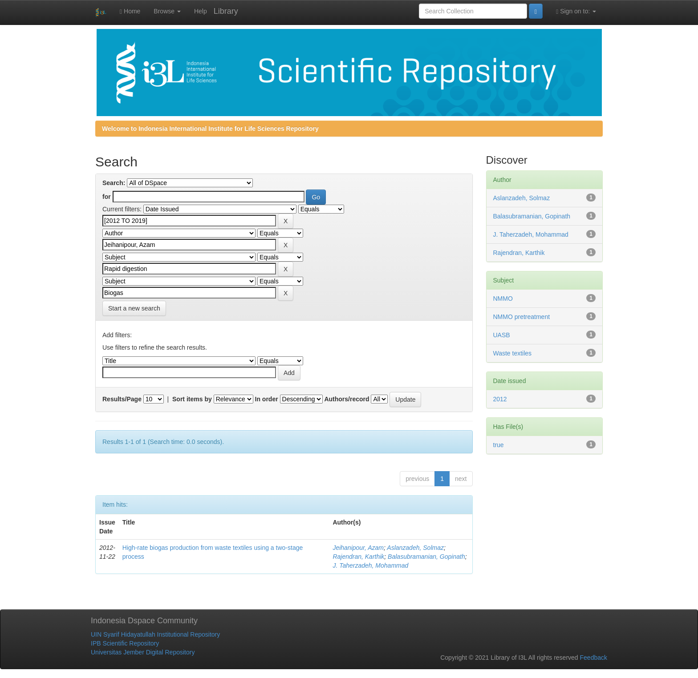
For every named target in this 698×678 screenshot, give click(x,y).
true (498, 444)
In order (266, 399)
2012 (500, 399)
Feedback (593, 657)
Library (226, 11)
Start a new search (134, 308)
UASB (501, 335)
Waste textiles (512, 353)
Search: (113, 182)
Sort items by (192, 399)
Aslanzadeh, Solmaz (415, 547)
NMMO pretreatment (521, 316)
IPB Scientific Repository (125, 643)
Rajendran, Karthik (358, 556)
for (106, 196)
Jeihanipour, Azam (358, 547)
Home (130, 11)
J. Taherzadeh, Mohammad (370, 565)
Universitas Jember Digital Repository (143, 652)
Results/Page (122, 399)
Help (200, 11)
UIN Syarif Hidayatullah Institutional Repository (155, 634)
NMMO (503, 298)
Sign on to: (576, 11)
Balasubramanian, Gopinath (426, 556)
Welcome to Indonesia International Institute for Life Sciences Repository (210, 128)
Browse (167, 11)
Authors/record (346, 399)
